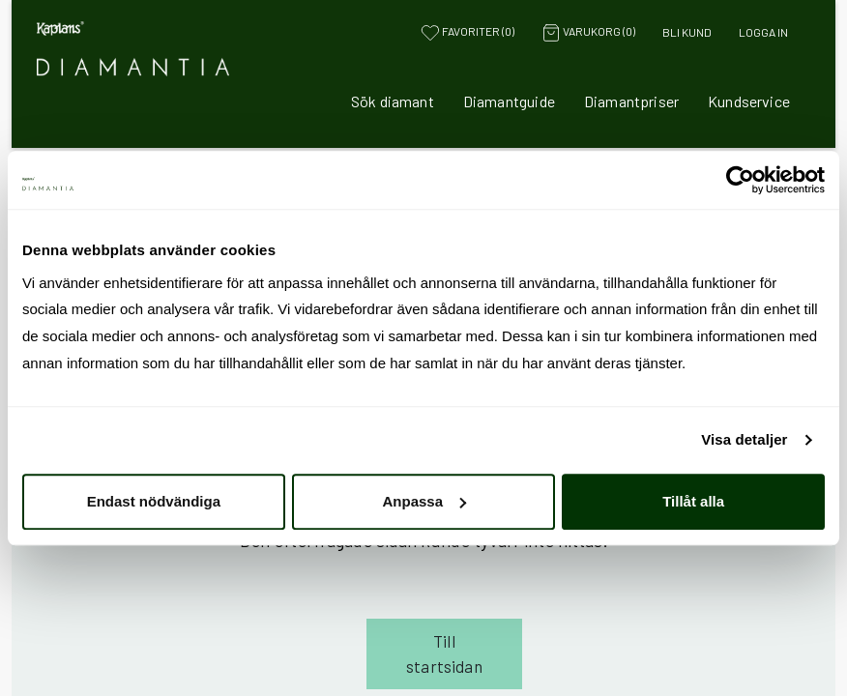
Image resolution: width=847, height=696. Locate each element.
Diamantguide (509, 101)
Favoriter (467, 33)
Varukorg (588, 33)
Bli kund (687, 32)
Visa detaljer (744, 439)
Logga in (763, 32)
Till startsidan (444, 653)
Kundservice (749, 101)
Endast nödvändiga (153, 501)
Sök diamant (392, 101)
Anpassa (424, 501)
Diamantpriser (631, 101)
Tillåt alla (693, 501)
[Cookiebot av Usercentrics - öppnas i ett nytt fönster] (740, 179)
